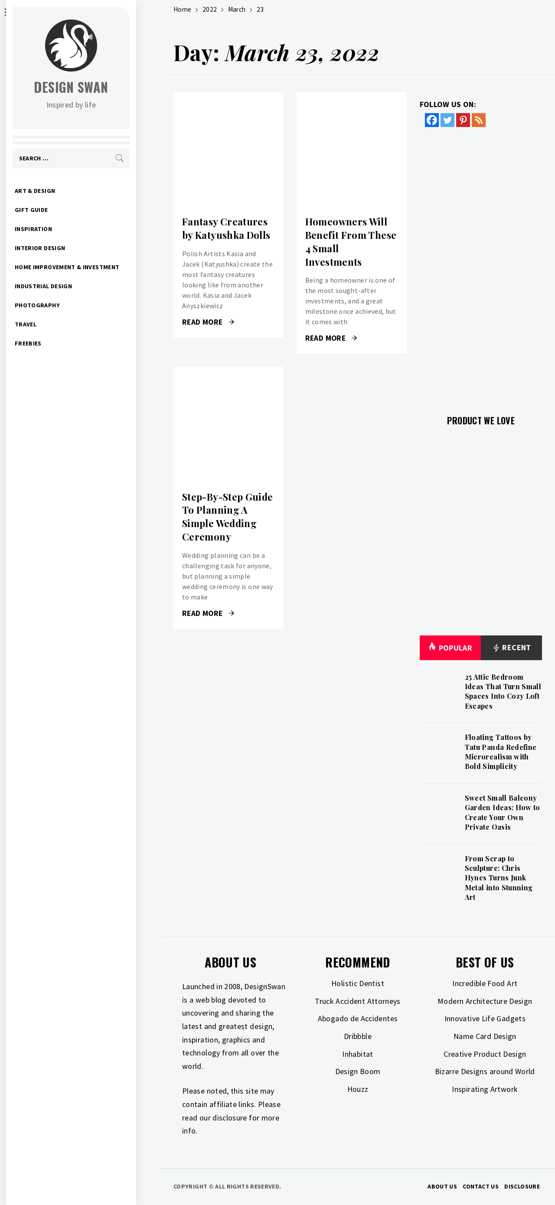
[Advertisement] (481, 266)
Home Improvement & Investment (91, 267)
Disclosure (522, 1186)
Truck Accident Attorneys (358, 1001)
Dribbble (358, 1036)
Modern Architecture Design (484, 1001)
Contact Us (481, 1186)
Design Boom (358, 1071)
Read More (208, 322)
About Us (442, 1186)
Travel (50, 324)
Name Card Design (485, 1036)
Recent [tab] (511, 647)
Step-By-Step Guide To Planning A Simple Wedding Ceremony (227, 516)
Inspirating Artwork (485, 1089)
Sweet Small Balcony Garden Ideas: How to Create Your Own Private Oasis (502, 812)
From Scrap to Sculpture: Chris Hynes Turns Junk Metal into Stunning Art (499, 878)
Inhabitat (357, 1054)
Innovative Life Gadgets (485, 1018)
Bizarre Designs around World (485, 1071)
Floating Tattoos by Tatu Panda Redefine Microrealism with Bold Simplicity (501, 752)
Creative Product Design (485, 1054)
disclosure (229, 1118)
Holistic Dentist (357, 983)
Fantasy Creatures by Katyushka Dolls (226, 228)
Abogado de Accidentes (358, 1018)
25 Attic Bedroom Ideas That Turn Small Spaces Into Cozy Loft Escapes (503, 691)
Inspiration (57, 229)
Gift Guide (55, 210)
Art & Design (59, 191)
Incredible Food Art (484, 983)
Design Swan (96, 87)
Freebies (52, 343)
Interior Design (64, 248)
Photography (61, 305)
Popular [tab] (450, 648)
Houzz (358, 1089)
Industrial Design (67, 286)
